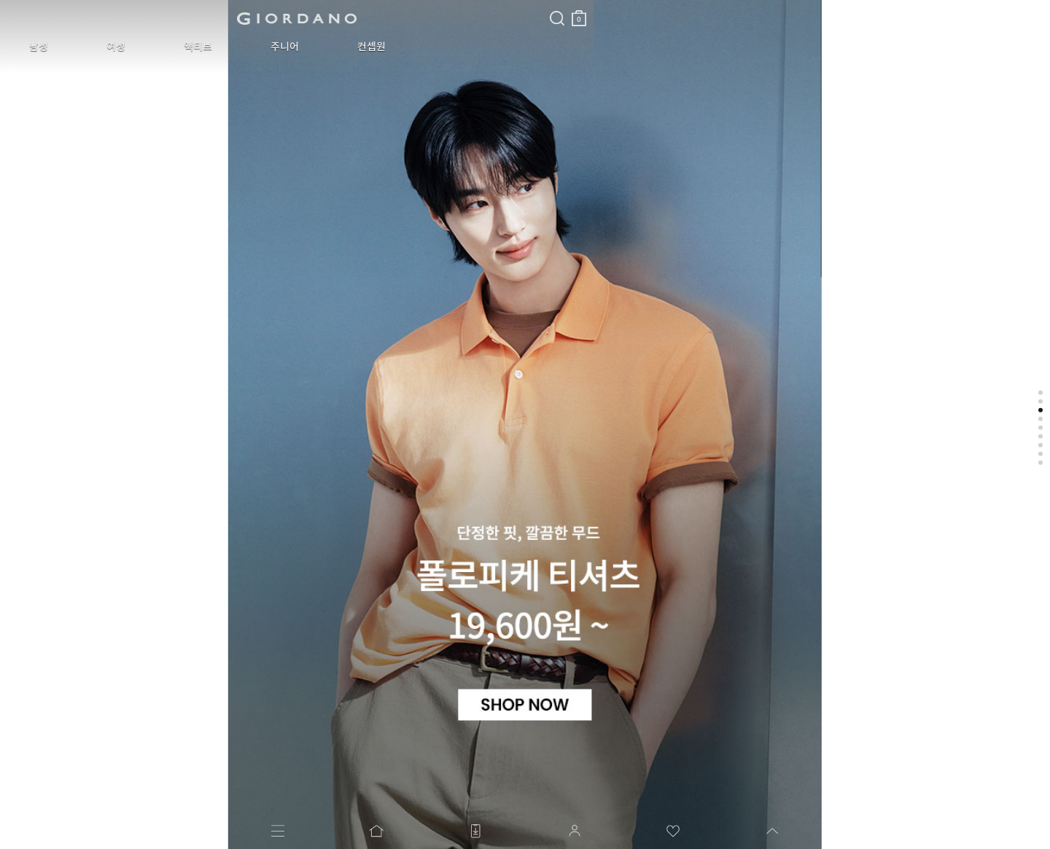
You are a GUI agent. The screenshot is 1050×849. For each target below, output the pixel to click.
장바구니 (352, 13)
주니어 (208, 46)
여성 (83, 46)
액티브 (143, 46)
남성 (27, 46)
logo (183, 18)
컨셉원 (273, 46)
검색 (330, 6)
